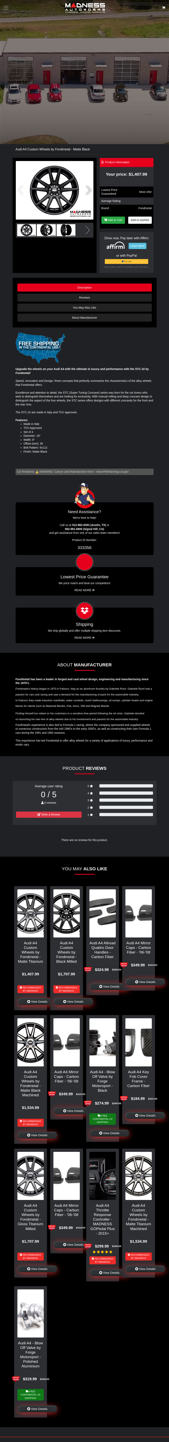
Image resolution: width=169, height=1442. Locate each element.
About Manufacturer (84, 317)
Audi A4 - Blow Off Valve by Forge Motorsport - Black (102, 1081)
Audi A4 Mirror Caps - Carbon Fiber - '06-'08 (138, 947)
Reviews (84, 297)
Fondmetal (145, 208)
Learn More (137, 245)
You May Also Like (84, 307)
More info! (145, 192)
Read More (84, 590)
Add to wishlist (140, 220)
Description (84, 287)
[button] (88, 190)
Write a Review (48, 814)
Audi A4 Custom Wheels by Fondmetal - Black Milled (66, 952)
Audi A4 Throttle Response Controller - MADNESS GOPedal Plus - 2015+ (102, 1219)
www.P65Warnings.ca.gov (112, 471)
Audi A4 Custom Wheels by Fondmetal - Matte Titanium (30, 952)
